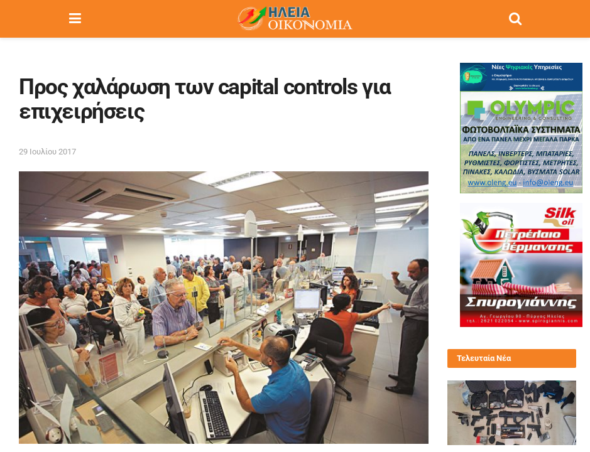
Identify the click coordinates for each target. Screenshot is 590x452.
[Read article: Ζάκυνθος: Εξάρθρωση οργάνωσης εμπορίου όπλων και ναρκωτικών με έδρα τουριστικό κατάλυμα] (512, 412)
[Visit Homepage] (294, 18)
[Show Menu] (75, 19)
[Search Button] (515, 19)
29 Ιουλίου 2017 (47, 151)
